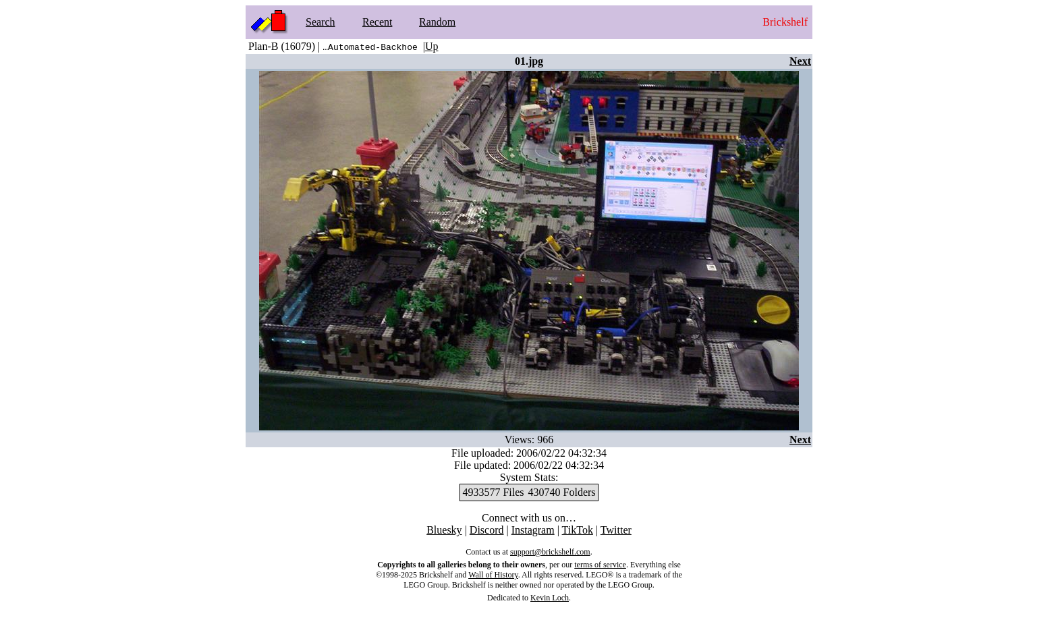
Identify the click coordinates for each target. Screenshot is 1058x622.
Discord (487, 530)
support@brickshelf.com (550, 552)
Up (432, 46)
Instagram (533, 530)
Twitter (616, 530)
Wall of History (493, 574)
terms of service (600, 564)
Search (320, 22)
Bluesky (444, 530)
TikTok (577, 530)
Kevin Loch (549, 597)
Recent (377, 22)
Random (437, 22)
